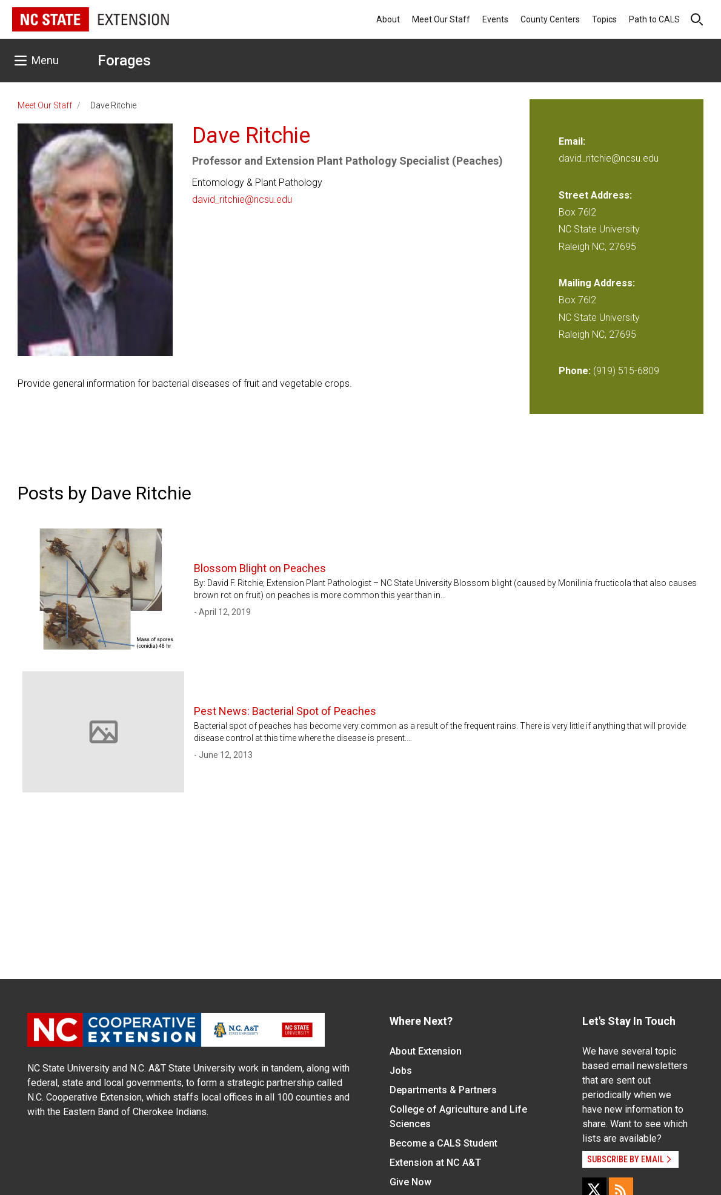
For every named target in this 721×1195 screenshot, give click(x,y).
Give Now (410, 1182)
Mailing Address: (597, 283)
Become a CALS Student (443, 1143)
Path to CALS (654, 19)
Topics (604, 19)
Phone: (575, 371)
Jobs (401, 1070)
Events (495, 19)
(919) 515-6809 (626, 371)
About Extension (426, 1051)
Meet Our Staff (441, 19)
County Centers (550, 19)
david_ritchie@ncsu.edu (242, 199)
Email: (572, 141)
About (388, 19)
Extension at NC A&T (435, 1162)
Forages (124, 60)
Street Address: (595, 195)
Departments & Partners (443, 1090)
